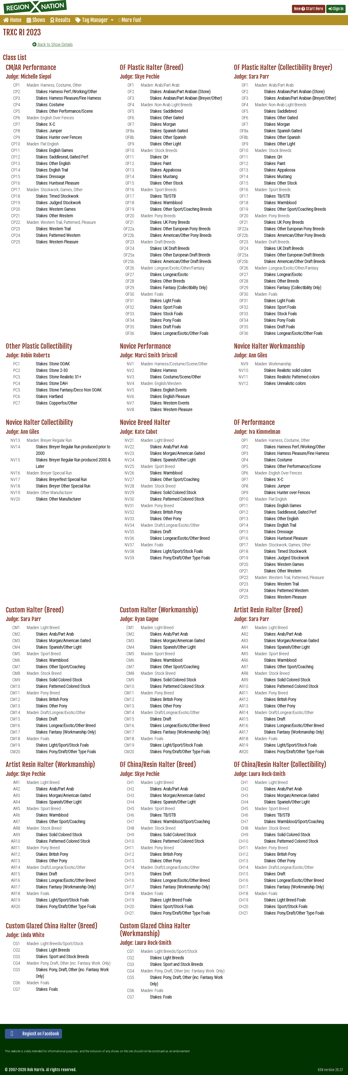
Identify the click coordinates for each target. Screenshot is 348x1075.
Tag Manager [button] (92, 20)
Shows (36, 20)
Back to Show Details (52, 44)
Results (60, 20)
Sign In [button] (335, 8)
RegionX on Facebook (32, 1033)
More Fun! (130, 20)
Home (12, 20)
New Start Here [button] (308, 8)
